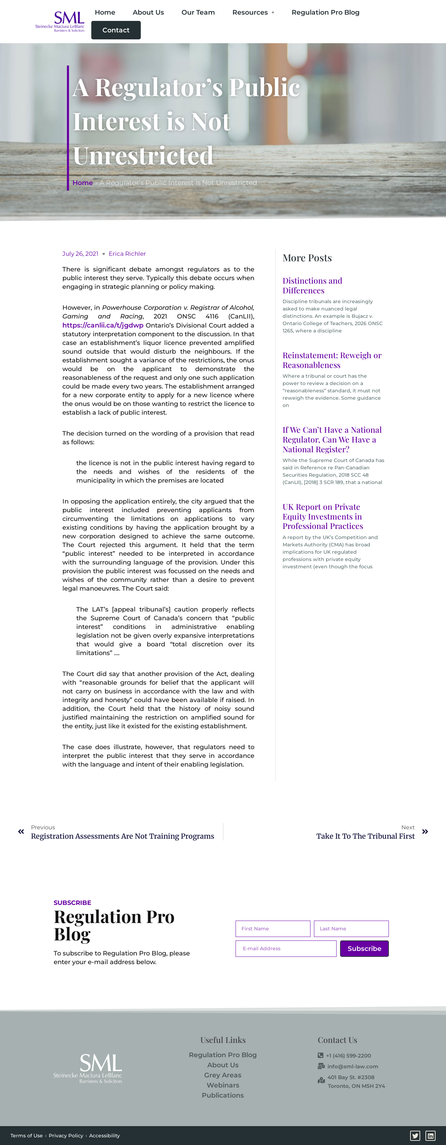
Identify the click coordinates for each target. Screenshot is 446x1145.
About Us (148, 12)
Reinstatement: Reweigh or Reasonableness (332, 359)
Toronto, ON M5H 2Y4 (356, 1086)
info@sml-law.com (348, 1066)
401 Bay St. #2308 (346, 1077)
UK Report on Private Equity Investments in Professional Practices (323, 516)
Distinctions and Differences (313, 285)
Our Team (198, 12)
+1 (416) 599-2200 (344, 1056)
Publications (223, 1095)
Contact (116, 30)
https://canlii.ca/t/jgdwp (103, 325)
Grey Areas (222, 1075)
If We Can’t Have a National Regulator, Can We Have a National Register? (332, 439)
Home (105, 12)
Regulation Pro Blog (326, 12)
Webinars (223, 1085)
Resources (253, 12)
